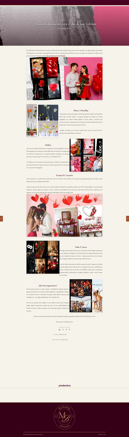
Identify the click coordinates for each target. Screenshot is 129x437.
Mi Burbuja (30, 434)
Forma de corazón (64, 175)
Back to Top (102, 434)
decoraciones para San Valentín (56, 56)
